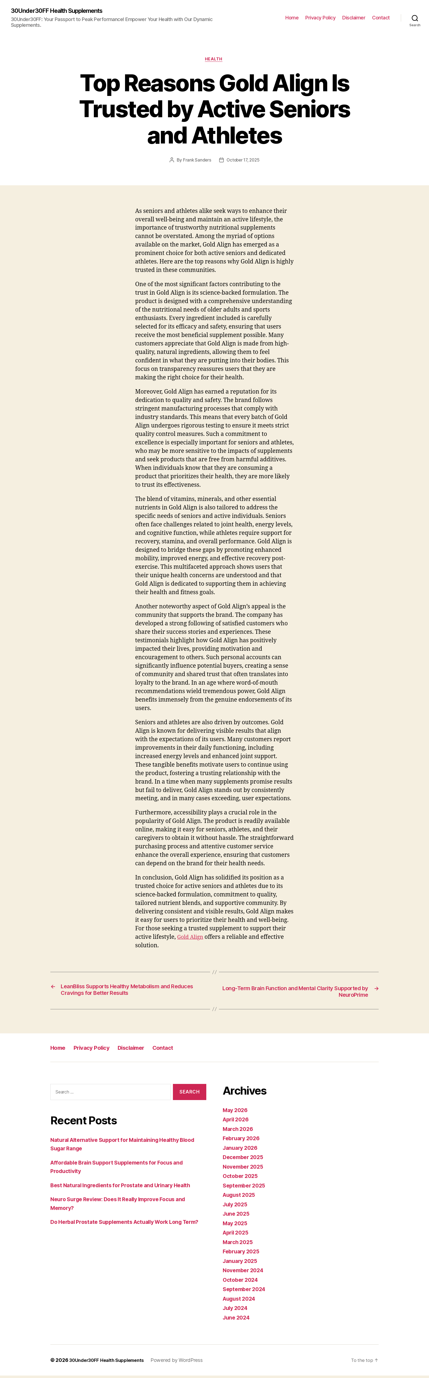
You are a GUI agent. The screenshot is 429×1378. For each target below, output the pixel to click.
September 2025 (246, 1187)
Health (214, 60)
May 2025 (236, 1225)
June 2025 (237, 1216)
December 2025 (245, 1159)
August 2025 (241, 1197)
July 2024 (236, 1310)
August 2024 (241, 1300)
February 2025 (243, 1253)
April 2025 (237, 1235)
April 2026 (237, 1121)
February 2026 (243, 1140)
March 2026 (239, 1131)
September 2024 (246, 1291)
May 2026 (236, 1112)
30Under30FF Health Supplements (62, 11)
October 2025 (242, 1178)
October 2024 (242, 1282)
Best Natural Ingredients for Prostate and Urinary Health (126, 1187)
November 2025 (245, 1168)
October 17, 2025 (243, 161)
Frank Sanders (195, 161)
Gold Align (191, 938)
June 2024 (237, 1319)
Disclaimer (353, 18)
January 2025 (241, 1263)
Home (291, 18)
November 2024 (245, 1272)
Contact (381, 18)
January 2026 (242, 1150)
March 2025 (239, 1244)
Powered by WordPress (184, 1362)
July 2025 (236, 1206)
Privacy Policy (320, 18)
